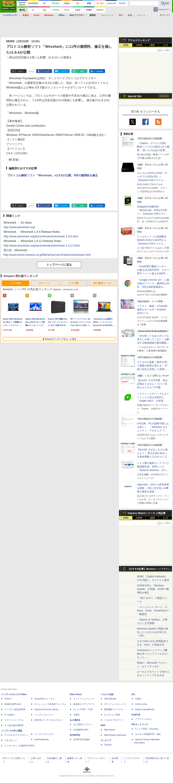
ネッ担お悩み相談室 (13, 725)
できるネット (10, 740)
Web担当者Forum (12, 704)
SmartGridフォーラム (44, 699)
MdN (103, 725)
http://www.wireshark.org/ (19, 227)
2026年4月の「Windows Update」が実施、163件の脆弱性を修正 (153, 589)
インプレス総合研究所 (15, 709)
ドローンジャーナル (13, 720)
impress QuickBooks (144, 709)
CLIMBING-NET (80, 730)
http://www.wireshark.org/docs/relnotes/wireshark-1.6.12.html (42, 245)
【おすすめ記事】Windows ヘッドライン (149, 569)
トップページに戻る (59, 264)
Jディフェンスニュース (115, 704)
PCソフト (44, 283)
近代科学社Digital (81, 739)
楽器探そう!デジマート (84, 704)
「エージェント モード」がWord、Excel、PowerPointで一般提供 (153, 611)
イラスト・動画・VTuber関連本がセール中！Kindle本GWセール (152, 309)
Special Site (135, 96)
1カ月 (165, 45)
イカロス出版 (107, 694)
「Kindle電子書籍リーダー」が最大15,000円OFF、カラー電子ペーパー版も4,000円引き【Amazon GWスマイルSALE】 (153, 273)
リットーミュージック (83, 699)
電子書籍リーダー (103, 283)
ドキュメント (107, 15)
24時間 (139, 45)
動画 (130, 15)
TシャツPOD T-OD (83, 709)
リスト (31, 71)
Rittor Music (76, 694)
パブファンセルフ (143, 719)
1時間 (126, 45)
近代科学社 (75, 735)
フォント (141, 15)
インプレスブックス (43, 734)
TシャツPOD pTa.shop (146, 729)
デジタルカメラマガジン (16, 735)
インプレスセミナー (43, 714)
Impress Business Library (46, 709)
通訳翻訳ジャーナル (113, 709)
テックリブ (106, 740)
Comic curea (141, 704)
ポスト (21, 71)
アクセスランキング (139, 40)
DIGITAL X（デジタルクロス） (49, 720)
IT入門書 (73, 283)
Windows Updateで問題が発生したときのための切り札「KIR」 (152, 632)
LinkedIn (99, 71)
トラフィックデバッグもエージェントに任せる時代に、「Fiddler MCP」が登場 (153, 397)
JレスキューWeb (112, 714)
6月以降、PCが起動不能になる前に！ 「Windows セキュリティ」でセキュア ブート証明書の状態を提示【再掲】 (153, 430)
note (82, 71)
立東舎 (76, 714)
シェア (46, 71)
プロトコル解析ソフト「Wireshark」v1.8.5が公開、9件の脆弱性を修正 (52, 175)
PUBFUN (136, 714)
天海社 (138, 699)
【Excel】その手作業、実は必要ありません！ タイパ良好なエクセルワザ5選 (152, 384)
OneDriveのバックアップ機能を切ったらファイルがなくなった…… (153, 654)
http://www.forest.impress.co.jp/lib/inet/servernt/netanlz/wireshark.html (47, 254)
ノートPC (15, 283)
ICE (133, 694)
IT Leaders (9, 714)
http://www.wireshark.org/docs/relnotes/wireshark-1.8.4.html (41, 236)
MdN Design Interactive (115, 735)
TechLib (107, 745)
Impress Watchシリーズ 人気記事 (147, 513)
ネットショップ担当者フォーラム (50, 704)
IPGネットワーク (140, 724)
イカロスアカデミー (113, 720)
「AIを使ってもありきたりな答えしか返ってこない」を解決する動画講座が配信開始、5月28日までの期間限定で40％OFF (153, 342)
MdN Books (109, 730)
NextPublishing (41, 739)
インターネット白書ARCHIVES (19, 745)
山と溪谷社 (75, 720)
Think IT (8, 699)
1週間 (152, 45)
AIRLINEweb (110, 699)
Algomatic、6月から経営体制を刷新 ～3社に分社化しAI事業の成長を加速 (153, 488)
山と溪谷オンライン (82, 724)
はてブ (64, 71)
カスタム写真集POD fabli (147, 734)
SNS (120, 15)
